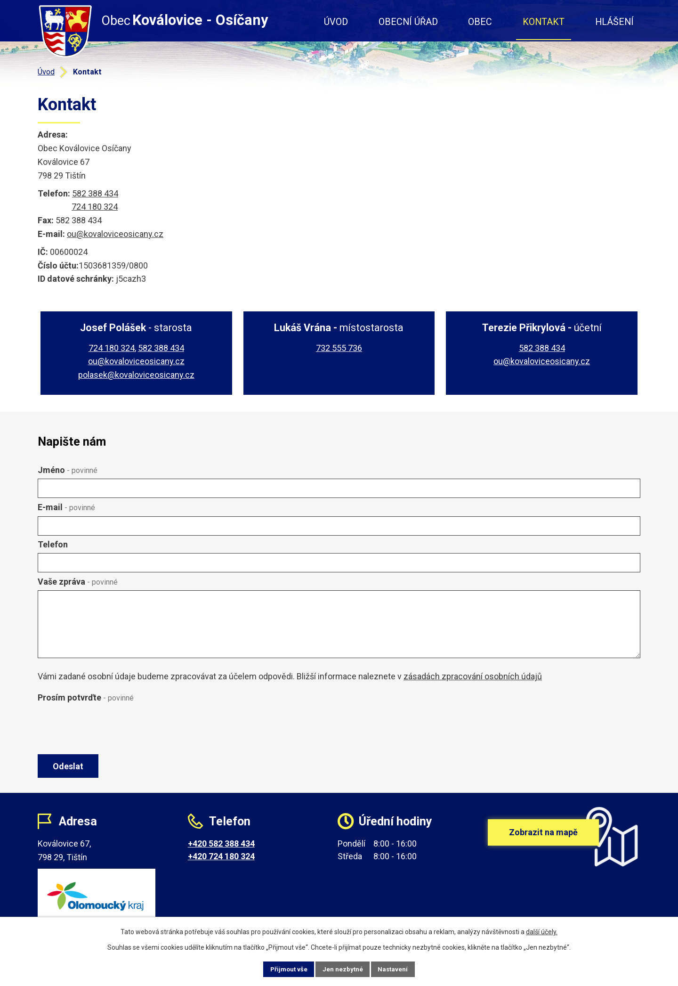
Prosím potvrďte (86, 697)
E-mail (66, 507)
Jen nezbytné (343, 968)
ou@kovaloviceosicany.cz (115, 234)
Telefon (53, 544)
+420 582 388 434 (221, 847)
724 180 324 (95, 207)
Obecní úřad (408, 21)
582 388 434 (95, 193)
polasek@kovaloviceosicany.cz (136, 375)
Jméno (67, 470)
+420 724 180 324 (221, 860)
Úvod (336, 21)
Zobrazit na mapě (543, 843)
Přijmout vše (281, 968)
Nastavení (400, 968)
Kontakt (544, 21)
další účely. (541, 931)
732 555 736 (339, 348)
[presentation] (109, 729)
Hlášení (614, 21)
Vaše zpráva (78, 582)
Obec (480, 21)
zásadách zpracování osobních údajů (473, 676)
